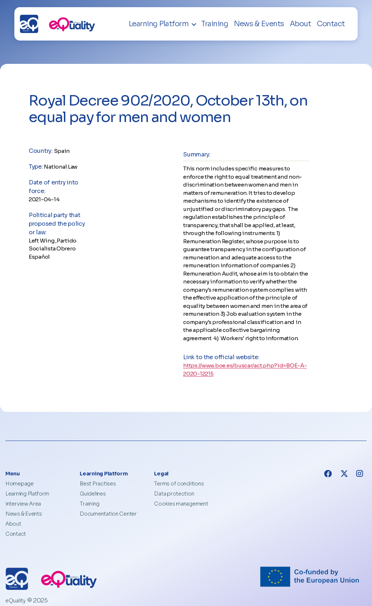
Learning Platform (159, 24)
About (300, 24)
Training (214, 24)
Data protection (174, 493)
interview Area (23, 504)
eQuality (15, 600)
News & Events (259, 24)
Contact (331, 24)
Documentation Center (108, 514)
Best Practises (98, 483)
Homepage (19, 483)
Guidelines (93, 493)
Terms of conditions (179, 483)
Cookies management (181, 504)
